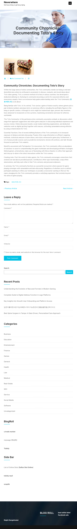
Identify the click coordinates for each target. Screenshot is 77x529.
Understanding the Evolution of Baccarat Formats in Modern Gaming (30, 289)
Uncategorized (9, 411)
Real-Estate (8, 384)
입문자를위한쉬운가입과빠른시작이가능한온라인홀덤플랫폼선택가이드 (29, 307)
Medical (7, 378)
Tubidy (6, 448)
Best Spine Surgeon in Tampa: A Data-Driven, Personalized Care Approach (32, 313)
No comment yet (18, 78)
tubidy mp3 (8, 476)
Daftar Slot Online (26, 467)
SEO (5, 389)
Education (7, 340)
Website (7, 244)
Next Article (68, 188)
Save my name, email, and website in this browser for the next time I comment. (33, 252)
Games (6, 356)
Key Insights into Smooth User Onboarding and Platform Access (28, 301)
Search (6, 268)
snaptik (7, 484)
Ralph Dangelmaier (11, 520)
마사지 (14, 440)
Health (6, 367)
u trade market (9, 432)
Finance (7, 351)
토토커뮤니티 (16, 182)
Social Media (9, 400)
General (7, 362)
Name (6, 227)
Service (7, 395)
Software (7, 406)
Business (7, 334)
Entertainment (9, 345)
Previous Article (10, 188)
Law (5, 373)
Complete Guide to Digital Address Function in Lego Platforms (27, 295)
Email (6, 235)
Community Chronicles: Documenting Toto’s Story (38, 30)
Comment (8, 208)
